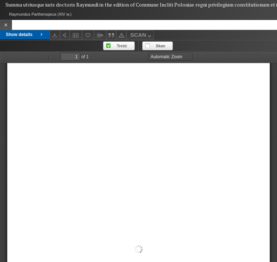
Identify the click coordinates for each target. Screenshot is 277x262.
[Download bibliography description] (100, 35)
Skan (160, 46)
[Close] (6, 25)
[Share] (65, 35)
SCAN (141, 36)
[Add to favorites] (88, 35)
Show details (25, 34)
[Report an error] (121, 35)
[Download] (55, 35)
